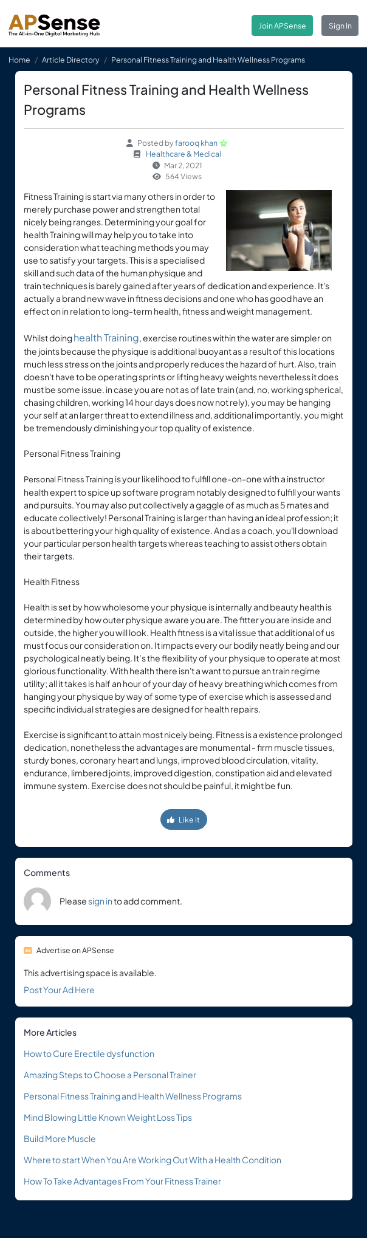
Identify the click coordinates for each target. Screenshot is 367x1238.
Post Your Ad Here (59, 989)
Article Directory (71, 59)
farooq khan (196, 143)
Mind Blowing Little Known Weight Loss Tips (108, 1117)
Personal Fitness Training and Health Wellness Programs (133, 1095)
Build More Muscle (60, 1138)
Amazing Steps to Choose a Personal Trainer (110, 1074)
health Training (106, 337)
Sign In (340, 25)
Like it (183, 819)
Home (19, 59)
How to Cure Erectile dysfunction (89, 1053)
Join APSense (282, 25)
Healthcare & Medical (183, 154)
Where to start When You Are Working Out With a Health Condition (152, 1159)
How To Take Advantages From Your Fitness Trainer (122, 1180)
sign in (100, 900)
